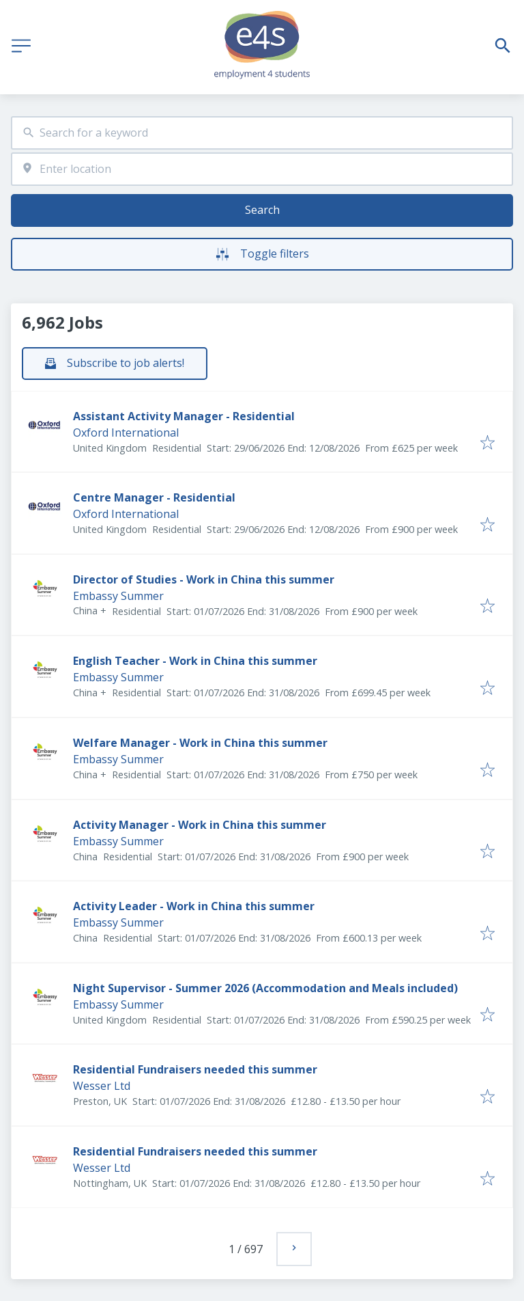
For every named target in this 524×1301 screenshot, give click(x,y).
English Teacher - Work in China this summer (195, 660)
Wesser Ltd (101, 1085)
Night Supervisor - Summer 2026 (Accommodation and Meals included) (265, 988)
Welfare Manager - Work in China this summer (200, 742)
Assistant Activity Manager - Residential (184, 416)
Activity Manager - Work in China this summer (199, 824)
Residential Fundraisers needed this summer (195, 1069)
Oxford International (126, 432)
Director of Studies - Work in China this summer (203, 579)
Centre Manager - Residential (154, 497)
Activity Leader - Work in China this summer (194, 906)
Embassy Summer (118, 595)
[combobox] (262, 133)
